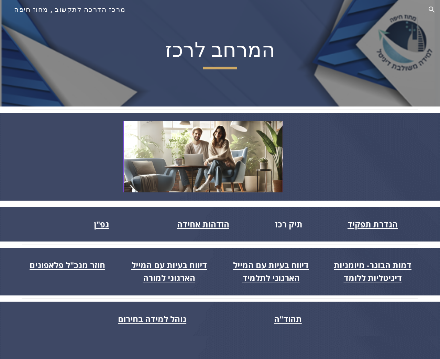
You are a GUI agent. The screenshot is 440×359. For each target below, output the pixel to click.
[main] (220, 53)
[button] (432, 9)
